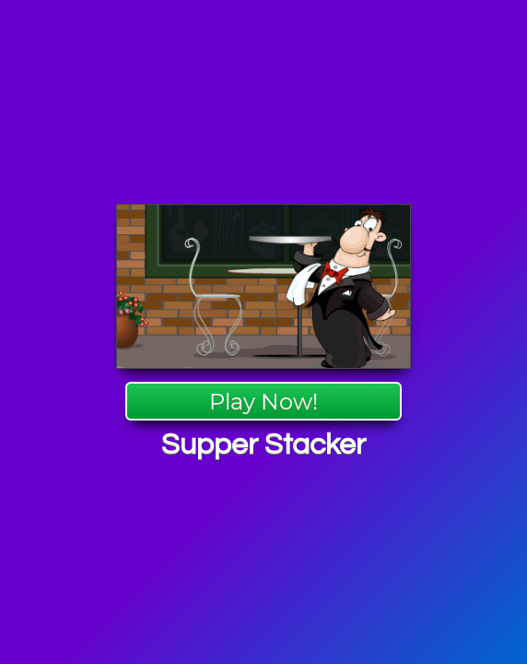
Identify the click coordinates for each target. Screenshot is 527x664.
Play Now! (263, 401)
